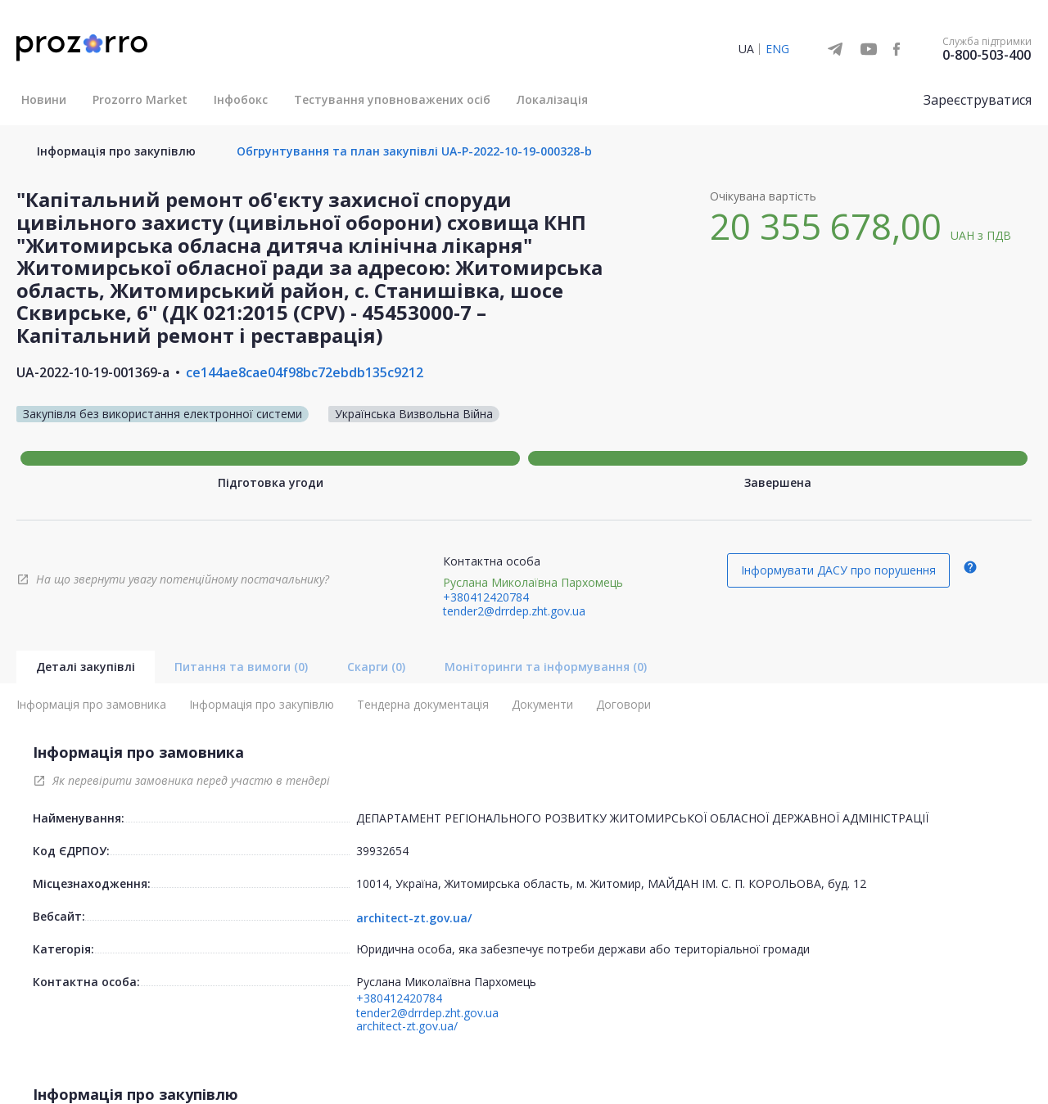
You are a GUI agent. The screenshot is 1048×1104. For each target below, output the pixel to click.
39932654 (382, 850)
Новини (43, 99)
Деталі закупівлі (85, 666)
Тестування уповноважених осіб (392, 99)
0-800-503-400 (986, 55)
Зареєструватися (978, 100)
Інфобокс (241, 99)
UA (746, 48)
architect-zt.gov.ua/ (414, 918)
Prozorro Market (140, 99)
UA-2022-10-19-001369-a (92, 372)
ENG (777, 48)
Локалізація (552, 99)
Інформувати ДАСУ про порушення (838, 570)
